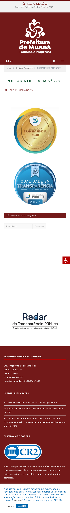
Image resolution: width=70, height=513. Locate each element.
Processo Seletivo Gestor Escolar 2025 (34, 7)
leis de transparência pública (40, 474)
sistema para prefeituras (41, 466)
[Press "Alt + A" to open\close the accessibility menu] (66, 260)
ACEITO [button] (22, 505)
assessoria (13, 470)
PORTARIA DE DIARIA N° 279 (18, 89)
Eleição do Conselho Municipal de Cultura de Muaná (28, 408)
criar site (22, 466)
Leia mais (17, 499)
